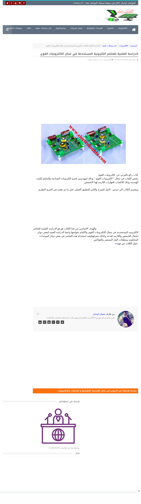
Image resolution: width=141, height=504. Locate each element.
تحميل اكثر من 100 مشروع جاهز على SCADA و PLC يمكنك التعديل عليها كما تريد (19, 351)
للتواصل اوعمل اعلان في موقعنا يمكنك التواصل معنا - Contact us (104, 3)
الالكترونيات (122, 27)
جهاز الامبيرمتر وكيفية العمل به (21, 322)
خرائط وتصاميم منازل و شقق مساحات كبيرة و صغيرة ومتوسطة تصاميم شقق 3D (20, 364)
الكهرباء (110, 27)
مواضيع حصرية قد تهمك (38, 390)
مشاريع (124, 36)
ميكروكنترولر (61, 27)
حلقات (28, 27)
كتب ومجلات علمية (109, 45)
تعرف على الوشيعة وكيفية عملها (21, 335)
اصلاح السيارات (76, 27)
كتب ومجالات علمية (43, 27)
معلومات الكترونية (14, 27)
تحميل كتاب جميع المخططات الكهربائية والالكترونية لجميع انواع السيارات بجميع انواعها (21, 274)
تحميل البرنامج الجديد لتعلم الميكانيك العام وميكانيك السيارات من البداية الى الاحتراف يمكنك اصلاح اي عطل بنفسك (18, 415)
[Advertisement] (58, 15)
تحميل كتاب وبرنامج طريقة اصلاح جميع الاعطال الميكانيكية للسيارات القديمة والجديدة (20, 428)
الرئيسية (134, 45)
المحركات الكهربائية (95, 27)
